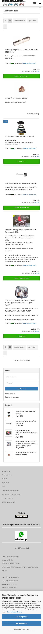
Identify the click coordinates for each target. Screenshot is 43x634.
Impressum (5, 483)
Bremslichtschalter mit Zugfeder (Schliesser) (20, 183)
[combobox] (19, 21)
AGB (3, 487)
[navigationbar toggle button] (40, 3)
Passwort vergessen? (12, 397)
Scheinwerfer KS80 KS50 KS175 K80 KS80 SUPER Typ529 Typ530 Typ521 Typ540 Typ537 (20, 302)
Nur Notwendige (21, 623)
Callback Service (7, 498)
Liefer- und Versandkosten (10, 490)
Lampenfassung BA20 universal (16, 98)
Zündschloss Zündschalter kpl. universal (19, 136)
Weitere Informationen (21, 629)
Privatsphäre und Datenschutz (11, 494)
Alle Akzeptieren (21, 617)
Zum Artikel (21, 161)
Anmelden (21, 389)
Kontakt (4, 479)
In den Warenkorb (21, 76)
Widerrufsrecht (6, 475)
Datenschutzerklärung (14, 612)
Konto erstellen (10, 394)
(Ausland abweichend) (29, 63)
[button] (5, 21)
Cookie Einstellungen (8, 502)
